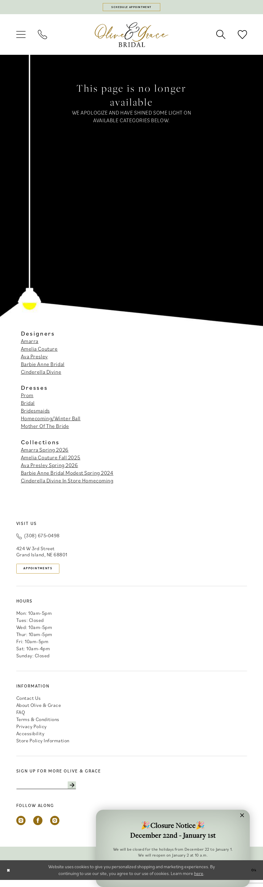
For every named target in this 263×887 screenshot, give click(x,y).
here (198, 880)
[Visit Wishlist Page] (242, 37)
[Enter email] (54, 791)
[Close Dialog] (9, 877)
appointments (44, 572)
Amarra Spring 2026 (45, 452)
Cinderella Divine (41, 374)
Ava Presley (34, 358)
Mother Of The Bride (45, 428)
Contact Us (28, 703)
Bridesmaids (35, 413)
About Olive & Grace (38, 710)
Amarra (29, 343)
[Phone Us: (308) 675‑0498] (42, 37)
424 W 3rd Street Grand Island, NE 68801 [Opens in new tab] (41, 553)
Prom (27, 397)
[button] (21, 37)
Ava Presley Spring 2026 (49, 467)
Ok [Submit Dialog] (252, 877)
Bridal (28, 405)
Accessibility (30, 738)
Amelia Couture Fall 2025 (51, 460)
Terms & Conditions (37, 724)
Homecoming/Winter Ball (51, 420)
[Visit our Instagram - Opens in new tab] (21, 827)
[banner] (132, 36)
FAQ (20, 717)
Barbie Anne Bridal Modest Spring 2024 (67, 475)
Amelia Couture (39, 351)
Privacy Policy (31, 731)
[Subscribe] (87, 791)
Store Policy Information (43, 745)
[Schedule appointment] (132, 8)
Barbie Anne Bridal (43, 366)
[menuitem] (21, 37)
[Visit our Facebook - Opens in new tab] (37, 827)
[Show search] (221, 37)
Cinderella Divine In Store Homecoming (67, 483)
